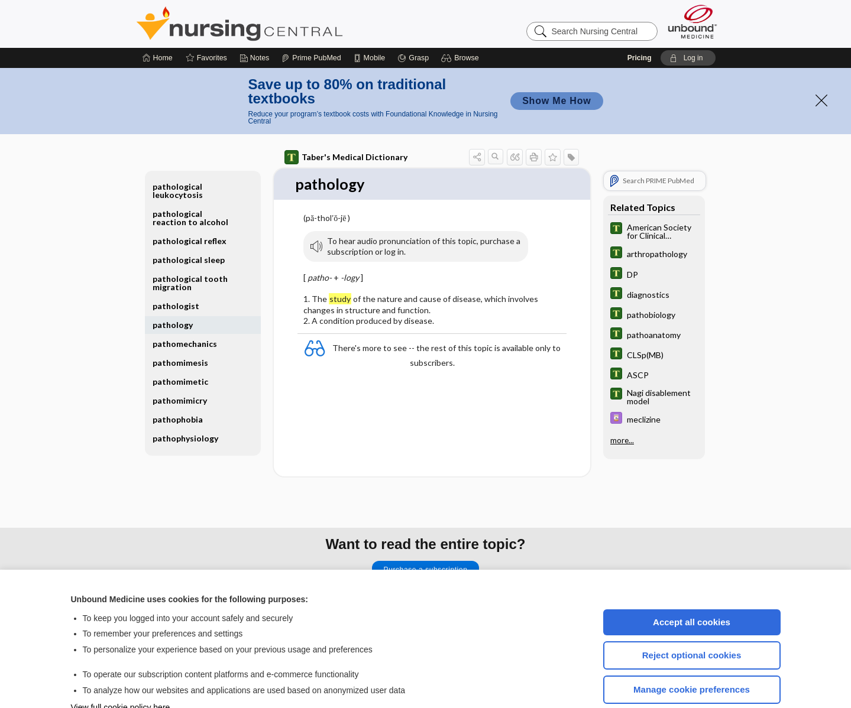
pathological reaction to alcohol (190, 182)
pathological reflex (189, 205)
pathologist (176, 270)
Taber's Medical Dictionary (345, 122)
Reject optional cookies (692, 620)
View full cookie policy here (120, 672)
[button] (461, 22)
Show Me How (556, 65)
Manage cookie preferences (691, 654)
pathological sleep (189, 224)
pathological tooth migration (190, 247)
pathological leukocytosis (178, 155)
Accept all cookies (691, 587)
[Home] (158, 22)
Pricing (639, 22)
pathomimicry (180, 365)
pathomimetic (180, 346)
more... (622, 404)
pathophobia (178, 384)
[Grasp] (413, 22)
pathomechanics (185, 308)
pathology (173, 289)
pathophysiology (185, 403)
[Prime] (311, 22)
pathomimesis (180, 327)
